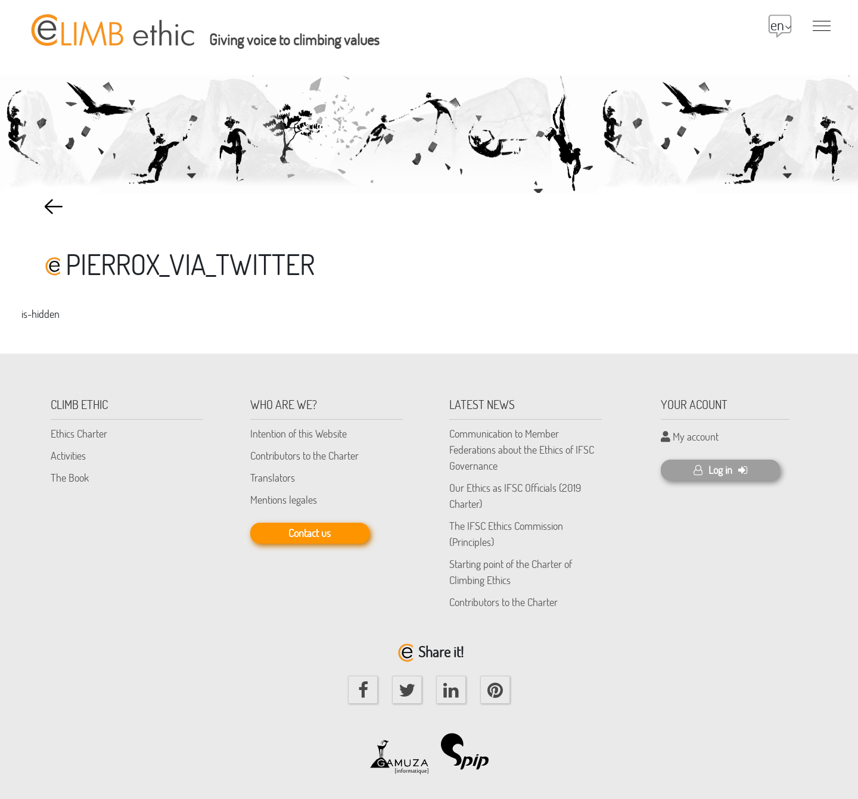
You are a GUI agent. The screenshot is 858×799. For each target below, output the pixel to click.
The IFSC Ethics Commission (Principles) (506, 534)
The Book (70, 477)
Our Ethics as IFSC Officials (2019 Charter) (515, 495)
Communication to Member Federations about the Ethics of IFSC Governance (521, 449)
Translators (272, 477)
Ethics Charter (79, 433)
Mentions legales (283, 499)
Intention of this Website (298, 433)
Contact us (309, 533)
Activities (68, 455)
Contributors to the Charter (304, 455)
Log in (720, 470)
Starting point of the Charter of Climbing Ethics (510, 572)
